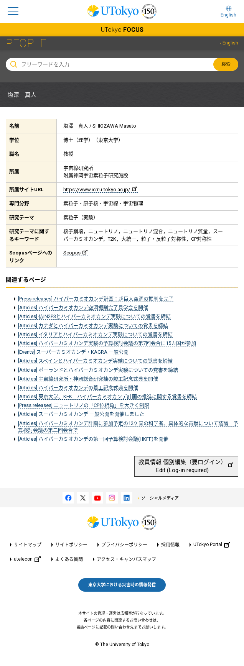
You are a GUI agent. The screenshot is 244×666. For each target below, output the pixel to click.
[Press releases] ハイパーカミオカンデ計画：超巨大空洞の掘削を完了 (95, 299)
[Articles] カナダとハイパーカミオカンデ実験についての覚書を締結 (93, 325)
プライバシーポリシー (124, 545)
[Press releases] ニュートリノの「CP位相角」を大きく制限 (83, 405)
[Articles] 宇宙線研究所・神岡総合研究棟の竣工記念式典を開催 (88, 379)
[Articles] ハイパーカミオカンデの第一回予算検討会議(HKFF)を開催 (93, 439)
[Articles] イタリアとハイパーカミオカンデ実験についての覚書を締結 (95, 334)
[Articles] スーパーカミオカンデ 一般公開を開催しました (81, 414)
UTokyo (122, 29)
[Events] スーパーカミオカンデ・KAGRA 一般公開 (73, 352)
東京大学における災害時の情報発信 (122, 584)
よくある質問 (69, 559)
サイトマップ (27, 545)
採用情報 (170, 545)
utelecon (27, 559)
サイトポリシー (71, 545)
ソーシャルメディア (160, 498)
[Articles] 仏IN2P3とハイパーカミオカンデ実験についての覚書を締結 (94, 316)
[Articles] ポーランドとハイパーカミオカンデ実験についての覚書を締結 (98, 370)
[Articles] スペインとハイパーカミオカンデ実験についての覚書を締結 (95, 361)
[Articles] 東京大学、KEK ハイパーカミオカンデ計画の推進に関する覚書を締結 (107, 396)
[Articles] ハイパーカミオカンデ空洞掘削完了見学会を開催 (83, 307)
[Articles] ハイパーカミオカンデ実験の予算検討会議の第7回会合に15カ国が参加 (107, 343)
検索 (226, 64)
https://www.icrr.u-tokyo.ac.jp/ (100, 189)
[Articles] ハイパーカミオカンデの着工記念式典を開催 (78, 387)
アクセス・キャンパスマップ (126, 559)
